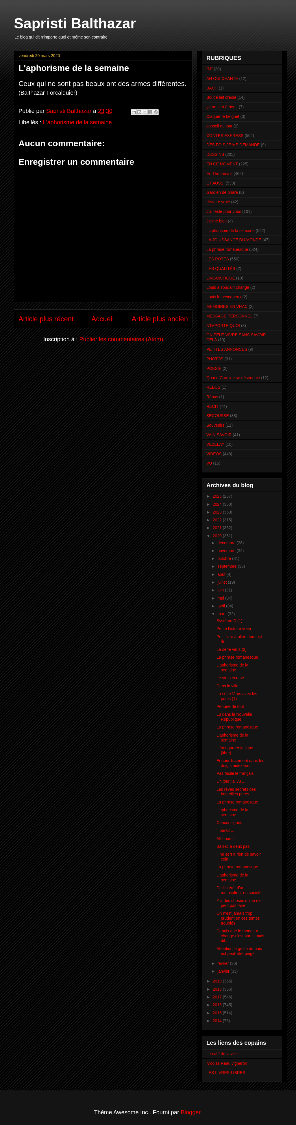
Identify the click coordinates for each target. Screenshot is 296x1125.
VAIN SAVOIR (219, 434)
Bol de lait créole (221, 97)
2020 (218, 536)
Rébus (212, 397)
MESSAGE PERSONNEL (229, 316)
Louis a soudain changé (227, 287)
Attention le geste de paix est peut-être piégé (239, 951)
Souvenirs (215, 425)
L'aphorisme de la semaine (77, 122)
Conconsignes (229, 822)
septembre (227, 566)
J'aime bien (216, 221)
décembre (226, 542)
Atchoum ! (226, 838)
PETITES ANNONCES (226, 349)
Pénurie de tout (230, 706)
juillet (222, 582)
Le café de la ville (222, 1053)
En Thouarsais (219, 173)
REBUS (213, 387)
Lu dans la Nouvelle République (234, 717)
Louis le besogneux (223, 297)
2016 (218, 1004)
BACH (212, 88)
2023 (218, 512)
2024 (218, 504)
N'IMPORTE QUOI (223, 325)
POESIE (213, 368)
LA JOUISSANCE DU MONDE (233, 240)
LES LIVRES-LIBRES (225, 1072)
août (221, 574)
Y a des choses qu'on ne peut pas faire (239, 903)
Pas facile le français (235, 773)
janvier (223, 971)
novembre (226, 550)
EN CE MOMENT (222, 164)
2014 (218, 1020)
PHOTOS (214, 359)
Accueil (102, 319)
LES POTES (217, 259)
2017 (218, 997)
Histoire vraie (218, 202)
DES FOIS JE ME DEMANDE (233, 145)
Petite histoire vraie (234, 628)
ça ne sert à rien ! (222, 107)
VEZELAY (215, 444)
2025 (218, 496)
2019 (218, 981)
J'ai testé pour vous (223, 211)
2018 (218, 989)
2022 (218, 520)
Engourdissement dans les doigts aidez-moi (240, 763)
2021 (218, 527)
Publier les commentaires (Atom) (121, 339)
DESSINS (215, 154)
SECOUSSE (217, 415)
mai (221, 598)
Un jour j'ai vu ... (231, 781)
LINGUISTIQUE (220, 278)
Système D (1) (229, 620)
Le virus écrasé (230, 677)
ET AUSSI (215, 183)
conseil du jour (219, 126)
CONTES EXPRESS (224, 135)
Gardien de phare (222, 192)
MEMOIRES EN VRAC (226, 306)
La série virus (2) (232, 649)
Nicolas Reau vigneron (226, 1063)
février (223, 963)
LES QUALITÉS (220, 268)
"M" (209, 69)
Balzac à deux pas (233, 846)
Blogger (190, 1112)
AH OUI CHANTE (222, 78)
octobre (224, 558)
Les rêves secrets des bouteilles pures (236, 792)
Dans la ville (227, 686)
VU (209, 463)
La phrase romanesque (227, 249)
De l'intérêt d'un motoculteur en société (239, 890)
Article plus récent (46, 319)
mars (222, 613)
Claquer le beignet (222, 116)
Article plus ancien (160, 319)
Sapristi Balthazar (75, 23)
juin (221, 590)
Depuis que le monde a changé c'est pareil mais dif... (240, 936)
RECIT (212, 406)
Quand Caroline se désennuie (233, 377)
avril (221, 606)
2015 (218, 1013)
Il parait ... (225, 830)
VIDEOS (214, 454)
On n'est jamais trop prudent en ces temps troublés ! (238, 918)
